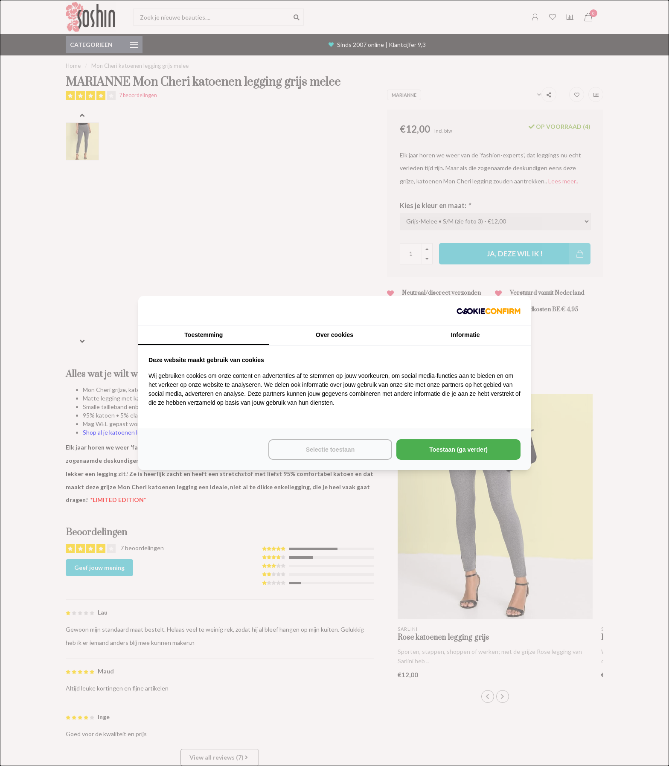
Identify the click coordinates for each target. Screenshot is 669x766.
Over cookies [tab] (334, 334)
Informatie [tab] (465, 334)
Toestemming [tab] (203, 334)
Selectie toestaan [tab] (330, 449)
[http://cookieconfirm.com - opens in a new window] (489, 310)
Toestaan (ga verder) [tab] (458, 449)
